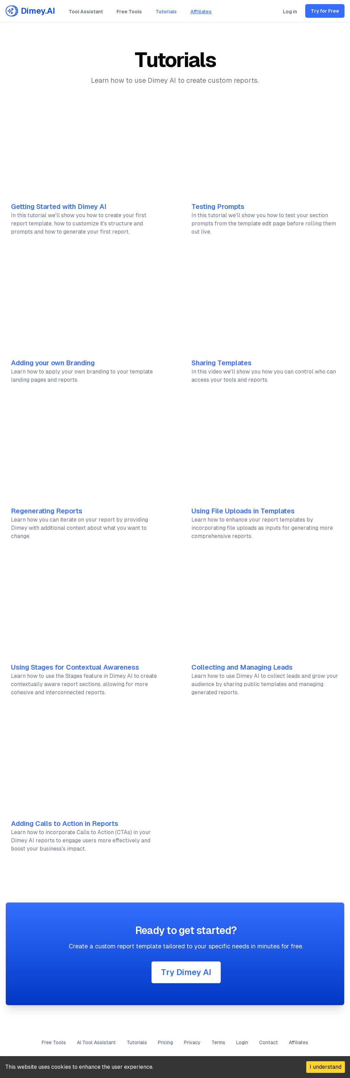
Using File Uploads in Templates (243, 511)
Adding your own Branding (53, 363)
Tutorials (166, 11)
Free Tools (129, 11)
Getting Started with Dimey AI (58, 206)
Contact (268, 1042)
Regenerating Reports (46, 511)
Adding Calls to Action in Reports (64, 823)
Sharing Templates (221, 363)
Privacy (192, 1042)
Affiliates (201, 11)
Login (242, 1042)
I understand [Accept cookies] (325, 1067)
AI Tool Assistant (96, 1042)
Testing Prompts (217, 206)
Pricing (165, 1042)
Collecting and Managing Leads (242, 667)
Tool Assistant (86, 11)
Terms (218, 1042)
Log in (290, 11)
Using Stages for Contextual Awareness (75, 667)
